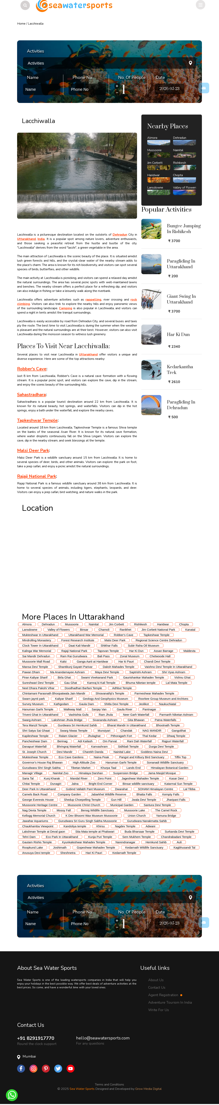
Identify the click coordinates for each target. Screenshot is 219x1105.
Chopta (184, 624)
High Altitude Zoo (84, 762)
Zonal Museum (129, 656)
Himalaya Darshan (91, 773)
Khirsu (100, 826)
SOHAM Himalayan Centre (155, 789)
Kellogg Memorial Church (38, 815)
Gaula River (124, 709)
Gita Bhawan (136, 720)
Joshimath (59, 847)
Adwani (150, 826)
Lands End (133, 767)
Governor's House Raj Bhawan (42, 762)
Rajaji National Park (74, 650)
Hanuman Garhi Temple (37, 709)
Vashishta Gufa (78, 714)
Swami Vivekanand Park (97, 677)
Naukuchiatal (167, 704)
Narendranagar (125, 842)
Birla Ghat (64, 677)
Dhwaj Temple (176, 736)
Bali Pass (103, 656)
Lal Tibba (189, 789)
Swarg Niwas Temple (73, 730)
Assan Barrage (163, 650)
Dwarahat (121, 789)
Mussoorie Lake (134, 810)
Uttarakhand (26, 239)
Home (21, 24)
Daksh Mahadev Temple (118, 666)
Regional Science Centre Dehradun (159, 640)
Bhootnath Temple (168, 725)
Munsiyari (104, 730)
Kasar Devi (176, 778)
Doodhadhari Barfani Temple (83, 688)
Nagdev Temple (125, 826)
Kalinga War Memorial (36, 650)
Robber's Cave (123, 635)
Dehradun (48, 624)
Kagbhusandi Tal (184, 847)
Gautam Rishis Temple (37, 842)
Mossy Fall (64, 810)
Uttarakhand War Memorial (86, 635)
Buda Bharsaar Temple (140, 831)
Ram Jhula (106, 714)
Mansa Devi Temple (35, 666)
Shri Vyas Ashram (173, 672)
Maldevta (189, 650)
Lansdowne (29, 629)
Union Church (137, 815)
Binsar (84, 629)
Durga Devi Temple (161, 746)
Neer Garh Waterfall (136, 714)
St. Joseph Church (34, 751)
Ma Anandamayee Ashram (67, 672)
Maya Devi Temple (107, 672)
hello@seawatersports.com (103, 1038)
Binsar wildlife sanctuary (138, 783)
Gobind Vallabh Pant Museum (85, 789)
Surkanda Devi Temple (179, 831)
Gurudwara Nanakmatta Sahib (147, 821)
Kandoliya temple (74, 826)
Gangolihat (179, 730)
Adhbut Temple (122, 688)
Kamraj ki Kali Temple (101, 682)
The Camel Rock (166, 810)
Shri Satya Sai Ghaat (36, 730)
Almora (27, 624)
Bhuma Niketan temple (141, 682)
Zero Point (104, 778)
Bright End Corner (100, 783)
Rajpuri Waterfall (173, 741)
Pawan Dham (31, 672)
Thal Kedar (149, 736)
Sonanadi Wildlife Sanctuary (165, 762)
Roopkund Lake (32, 847)
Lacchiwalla (35, 24)
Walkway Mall (72, 709)
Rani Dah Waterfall (139, 741)
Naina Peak (101, 757)
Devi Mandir (64, 751)
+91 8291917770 (35, 1038)
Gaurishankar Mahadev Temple (143, 677)
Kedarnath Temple (124, 852)
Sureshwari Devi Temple (38, 682)
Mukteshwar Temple (35, 757)
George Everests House (38, 799)
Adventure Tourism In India (170, 1002)
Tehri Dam (29, 836)
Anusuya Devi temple (36, 852)
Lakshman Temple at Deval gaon (43, 831)
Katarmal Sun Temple (178, 783)
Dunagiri (55, 783)
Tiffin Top (180, 757)
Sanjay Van (99, 709)
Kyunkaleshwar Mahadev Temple (83, 842)
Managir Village (32, 773)
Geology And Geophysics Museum (105, 698)
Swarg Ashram (31, 720)
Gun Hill (116, 799)
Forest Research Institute (77, 640)
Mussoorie (71, 624)
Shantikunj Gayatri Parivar (75, 666)
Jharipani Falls (176, 799)
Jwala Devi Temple (144, 799)
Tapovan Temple (108, 650)
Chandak (126, 730)
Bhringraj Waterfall (69, 746)
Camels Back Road (34, 794)
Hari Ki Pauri (94, 852)
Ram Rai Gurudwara (73, 656)
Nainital (94, 624)
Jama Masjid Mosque (162, 773)
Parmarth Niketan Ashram (176, 714)
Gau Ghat (70, 682)
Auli (179, 842)
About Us (156, 980)
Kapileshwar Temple (35, 736)
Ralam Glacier (68, 736)
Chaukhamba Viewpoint (37, 826)
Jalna (74, 783)
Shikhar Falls (109, 645)
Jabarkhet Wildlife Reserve (108, 794)
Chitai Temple (31, 783)
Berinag (62, 741)
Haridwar (163, 624)
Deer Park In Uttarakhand (39, 789)
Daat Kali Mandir (79, 645)
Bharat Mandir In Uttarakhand (126, 725)
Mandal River (78, 778)
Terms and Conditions (109, 1084)
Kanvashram (99, 746)
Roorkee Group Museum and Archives (163, 698)
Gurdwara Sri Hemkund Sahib (77, 725)
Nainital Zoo (60, 773)
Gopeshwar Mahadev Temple (96, 847)
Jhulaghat (94, 736)
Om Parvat (110, 741)
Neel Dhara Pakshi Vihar (38, 688)
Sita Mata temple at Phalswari (94, 831)
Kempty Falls (170, 794)
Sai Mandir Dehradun (36, 656)
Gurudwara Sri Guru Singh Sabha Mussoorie (87, 821)
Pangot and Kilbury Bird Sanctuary (141, 757)
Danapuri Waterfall (34, 746)
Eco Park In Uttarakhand (62, 836)
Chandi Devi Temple (157, 661)
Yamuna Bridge (166, 815)
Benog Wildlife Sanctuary (97, 810)
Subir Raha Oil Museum (143, 645)
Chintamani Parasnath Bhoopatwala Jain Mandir (53, 693)
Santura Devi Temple (157, 805)
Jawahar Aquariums (35, 821)
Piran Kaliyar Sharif (34, 677)
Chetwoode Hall (160, 656)
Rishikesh (140, 624)
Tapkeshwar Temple (156, 635)
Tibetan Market (80, 767)
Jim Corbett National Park (158, 629)
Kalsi (63, 661)
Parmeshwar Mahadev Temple (154, 693)
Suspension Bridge (125, 773)
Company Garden (69, 794)
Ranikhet (125, 629)
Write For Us (158, 1010)
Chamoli (103, 629)
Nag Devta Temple (34, 810)
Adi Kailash (85, 741)
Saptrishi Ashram (140, 672)
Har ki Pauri (126, 661)
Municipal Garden (121, 805)
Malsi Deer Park (114, 640)
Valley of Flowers (59, 629)
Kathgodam (61, 704)
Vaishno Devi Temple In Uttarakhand (168, 666)
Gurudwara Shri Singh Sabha (41, 767)
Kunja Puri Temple (100, 836)
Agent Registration (165, 995)
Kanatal (190, 629)
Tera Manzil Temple (35, 725)
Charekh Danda (93, 751)
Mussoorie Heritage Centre (39, 805)
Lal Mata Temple (176, 682)
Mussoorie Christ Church (84, 805)
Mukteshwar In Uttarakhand (40, 635)
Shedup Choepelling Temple (82, 799)
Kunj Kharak (52, 778)
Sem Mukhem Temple (136, 836)
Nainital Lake (122, 751)
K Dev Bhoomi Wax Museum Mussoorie (91, 815)
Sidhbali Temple (128, 746)
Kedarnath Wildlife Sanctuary (144, 847)
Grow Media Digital (148, 1089)
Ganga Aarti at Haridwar (92, 661)
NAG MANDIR (152, 730)
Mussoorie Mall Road (36, 661)
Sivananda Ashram (105, 720)
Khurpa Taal (108, 767)
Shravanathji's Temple (110, 693)
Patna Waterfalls (165, 720)
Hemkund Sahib (156, 842)
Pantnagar (149, 709)
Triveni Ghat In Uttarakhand (40, 714)
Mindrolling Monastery (36, 640)
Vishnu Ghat (182, 677)
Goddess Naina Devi (154, 751)
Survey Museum (32, 704)
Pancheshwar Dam (34, 741)
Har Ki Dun (136, 650)
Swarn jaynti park (33, 698)
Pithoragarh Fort (121, 736)
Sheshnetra (67, 852)
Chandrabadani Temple (176, 836)
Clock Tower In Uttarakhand (40, 645)
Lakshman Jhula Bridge (67, 720)
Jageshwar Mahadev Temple (140, 778)
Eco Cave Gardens (71, 757)
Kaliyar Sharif (64, 698)
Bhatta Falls (144, 794)
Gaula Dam (86, 704)
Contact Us (156, 987)
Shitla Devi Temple (116, 704)
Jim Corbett (116, 624)
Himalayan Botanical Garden (169, 767)
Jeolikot (144, 704)
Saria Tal (28, 778)
